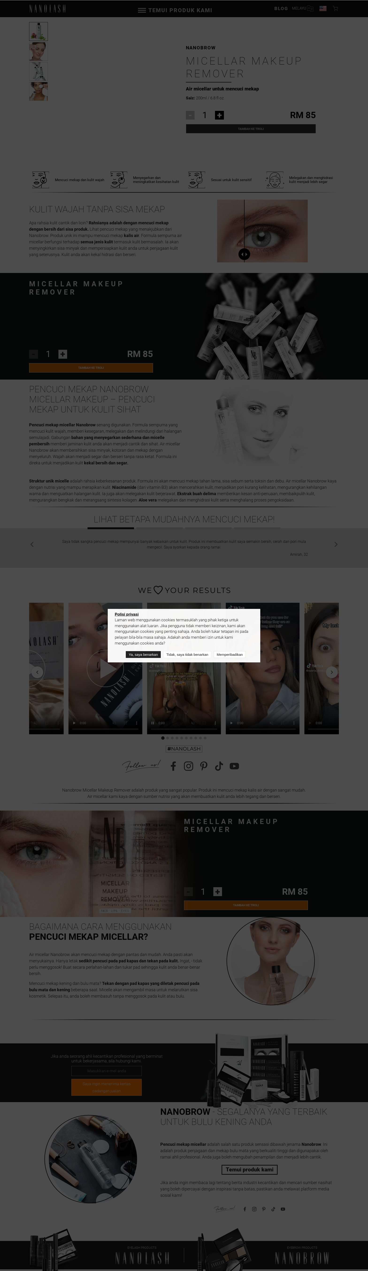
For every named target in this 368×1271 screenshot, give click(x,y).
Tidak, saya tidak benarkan (187, 655)
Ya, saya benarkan (143, 655)
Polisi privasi (127, 615)
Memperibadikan (230, 655)
